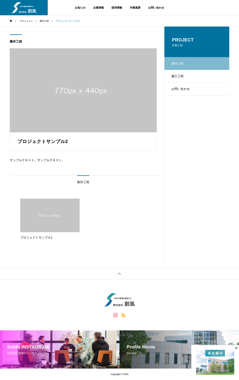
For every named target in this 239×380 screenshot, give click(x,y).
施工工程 (178, 76)
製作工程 (16, 41)
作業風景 (135, 7)
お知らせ (80, 7)
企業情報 (98, 7)
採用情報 (116, 7)
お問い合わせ (156, 7)
